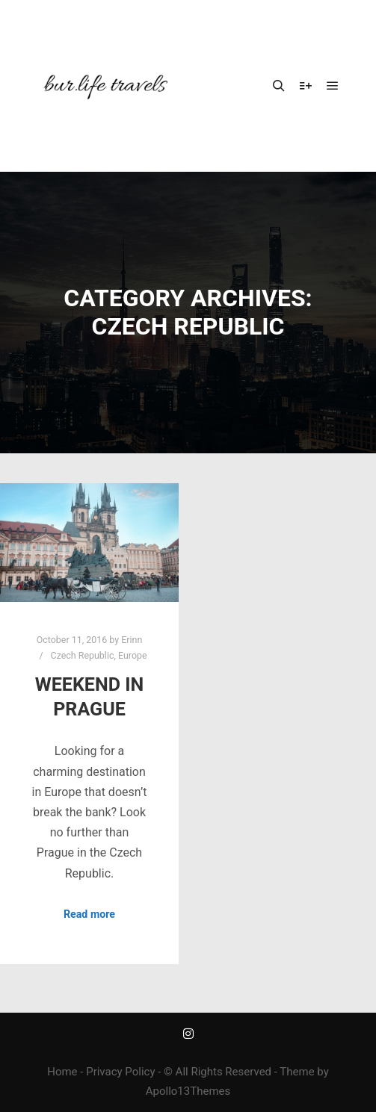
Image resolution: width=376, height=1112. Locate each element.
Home (62, 1071)
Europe (132, 655)
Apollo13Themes (188, 1091)
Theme (297, 1071)
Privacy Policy (120, 1071)
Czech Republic (82, 655)
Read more (89, 914)
